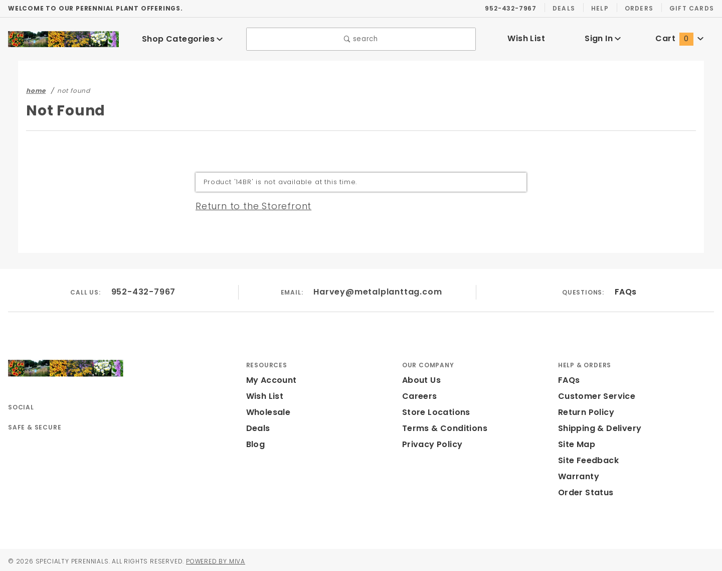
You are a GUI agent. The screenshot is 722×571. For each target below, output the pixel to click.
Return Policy (585, 409)
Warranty (576, 474)
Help (600, 8)
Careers (417, 393)
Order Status (583, 490)
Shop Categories (182, 37)
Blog (255, 442)
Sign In (603, 37)
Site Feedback (586, 458)
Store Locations (434, 409)
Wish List (526, 37)
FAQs (625, 289)
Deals (564, 8)
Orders (640, 8)
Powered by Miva (229, 558)
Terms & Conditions (441, 425)
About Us (420, 377)
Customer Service (593, 393)
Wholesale (267, 409)
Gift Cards (692, 8)
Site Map (575, 442)
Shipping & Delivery (598, 425)
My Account (269, 377)
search (360, 38)
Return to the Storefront (247, 203)
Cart (679, 37)
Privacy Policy (430, 442)
